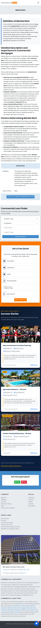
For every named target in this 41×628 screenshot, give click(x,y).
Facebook (31, 498)
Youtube (31, 504)
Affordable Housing (14, 610)
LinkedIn (30, 500)
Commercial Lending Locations (10, 527)
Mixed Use (33, 608)
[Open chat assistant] (36, 623)
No (24, 482)
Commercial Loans (7, 523)
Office (23, 606)
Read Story (34, 365)
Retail (27, 606)
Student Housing (14, 612)
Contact (3, 502)
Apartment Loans (6, 525)
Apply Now (20, 299)
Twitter (30, 502)
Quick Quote (5, 518)
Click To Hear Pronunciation (20, 196)
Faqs (2, 506)
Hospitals (4, 608)
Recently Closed (6, 504)
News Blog (31, 506)
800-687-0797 (25, 570)
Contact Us (6, 570)
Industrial (32, 606)
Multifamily (17, 606)
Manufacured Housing (27, 610)
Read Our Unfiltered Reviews (11, 466)
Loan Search (20, 236)
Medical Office (11, 608)
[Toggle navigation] (38, 2)
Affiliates (3, 500)
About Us (4, 498)
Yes (17, 482)
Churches (4, 610)
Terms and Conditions (8, 508)
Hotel (27, 608)
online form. (22, 573)
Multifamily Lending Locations (10, 529)
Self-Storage (21, 608)
